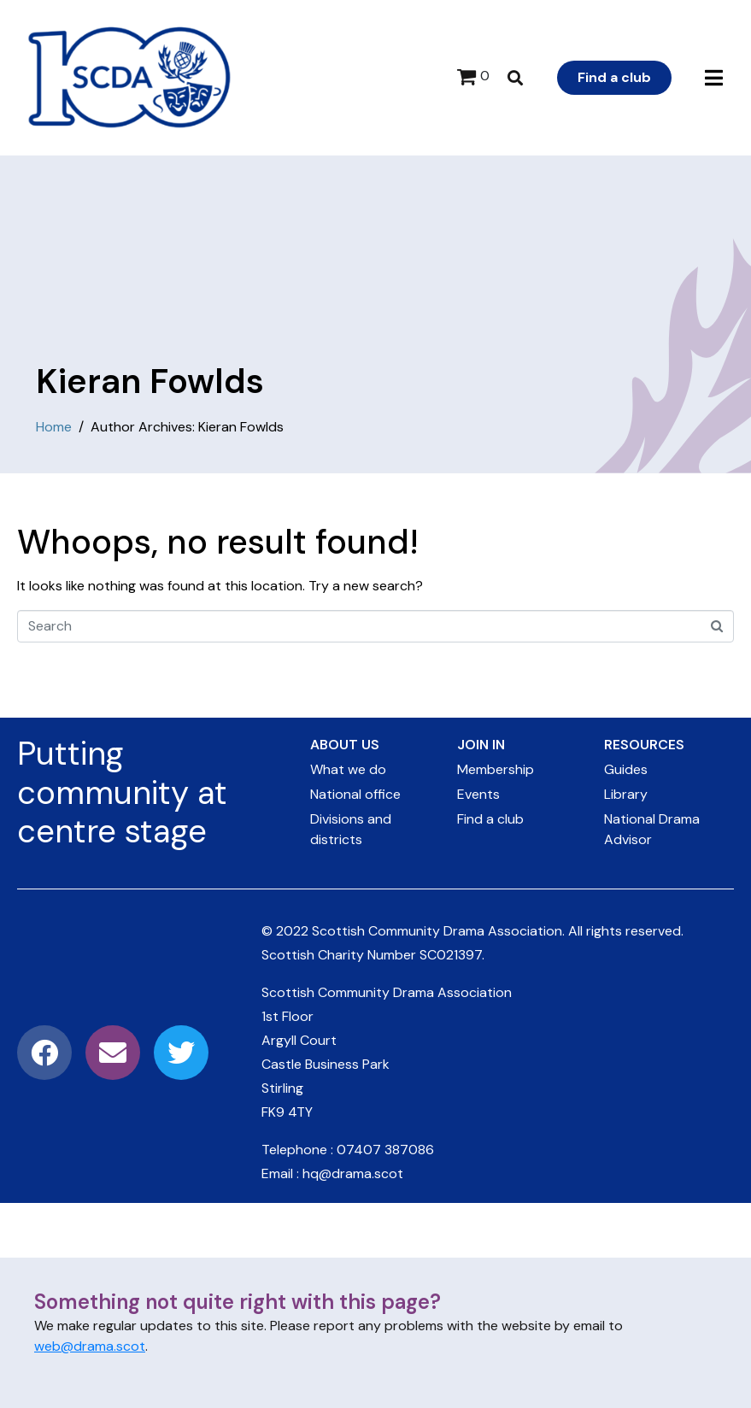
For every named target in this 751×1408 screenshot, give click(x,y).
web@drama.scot (89, 1346)
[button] (714, 78)
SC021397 (451, 955)
